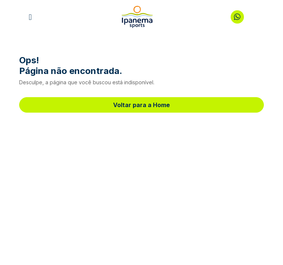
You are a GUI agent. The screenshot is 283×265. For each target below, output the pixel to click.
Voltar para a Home (141, 105)
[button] (30, 17)
